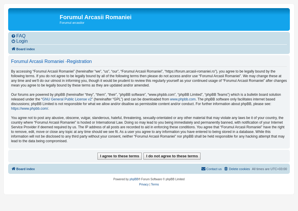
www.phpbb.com (183, 99)
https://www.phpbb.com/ (29, 109)
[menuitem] (18, 36)
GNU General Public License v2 (66, 99)
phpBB (134, 179)
